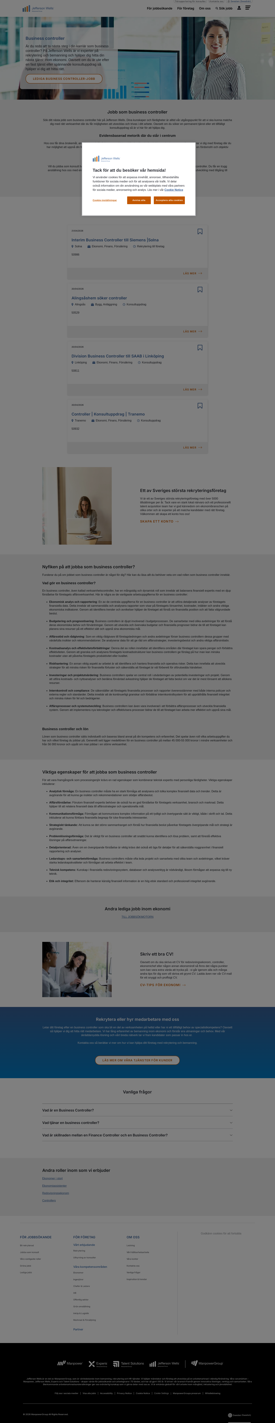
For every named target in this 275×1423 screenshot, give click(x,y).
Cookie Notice (174, 189)
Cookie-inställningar (105, 200)
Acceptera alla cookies (169, 200)
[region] (139, 179)
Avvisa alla (138, 200)
